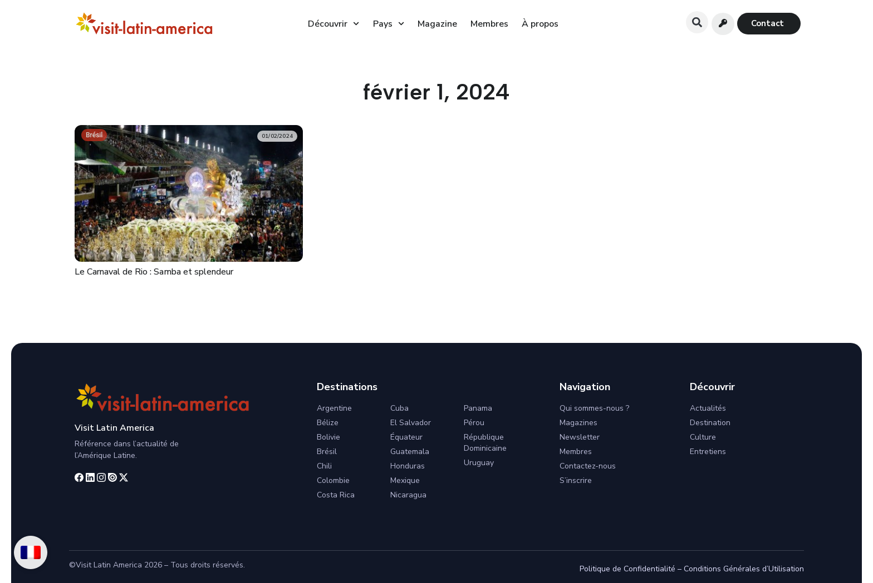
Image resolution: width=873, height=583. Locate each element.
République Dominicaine (485, 443)
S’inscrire (576, 480)
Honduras (407, 466)
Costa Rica (336, 495)
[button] (697, 22)
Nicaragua (408, 495)
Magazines (578, 422)
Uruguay (479, 462)
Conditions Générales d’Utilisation (744, 569)
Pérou (474, 422)
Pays (388, 23)
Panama (478, 408)
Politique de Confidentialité (627, 569)
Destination (710, 422)
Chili (324, 466)
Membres (489, 24)
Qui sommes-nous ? (594, 408)
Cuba (399, 408)
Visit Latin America (114, 428)
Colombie (333, 480)
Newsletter (580, 437)
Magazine (437, 24)
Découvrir (333, 23)
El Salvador (410, 422)
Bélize (328, 422)
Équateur (406, 437)
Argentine (334, 408)
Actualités (708, 408)
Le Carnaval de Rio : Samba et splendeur (154, 272)
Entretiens (708, 451)
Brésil (94, 135)
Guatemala (409, 451)
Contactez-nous (588, 466)
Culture (703, 437)
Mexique (405, 480)
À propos (540, 24)
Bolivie (328, 437)
